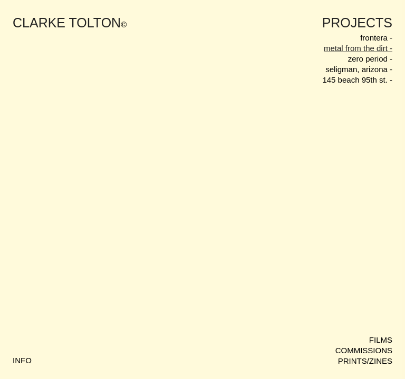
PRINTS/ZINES (365, 360)
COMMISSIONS (363, 350)
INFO (22, 360)
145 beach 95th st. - (357, 79)
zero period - (370, 58)
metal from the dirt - (358, 48)
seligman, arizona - (358, 69)
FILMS (380, 339)
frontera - (376, 37)
